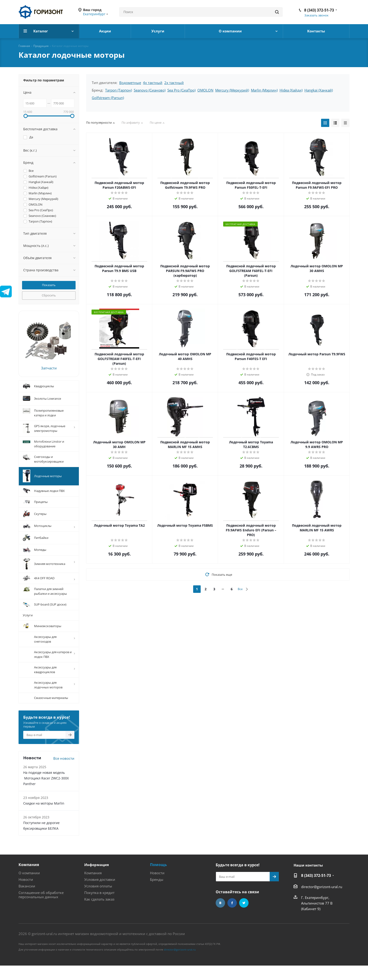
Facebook (232, 914)
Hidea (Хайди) (291, 90)
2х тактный (174, 82)
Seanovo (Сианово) (149, 90)
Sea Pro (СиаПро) (181, 90)
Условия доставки (99, 891)
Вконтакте (220, 914)
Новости (26, 891)
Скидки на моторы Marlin (43, 815)
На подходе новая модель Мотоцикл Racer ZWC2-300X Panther (46, 790)
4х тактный (152, 82)
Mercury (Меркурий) (232, 90)
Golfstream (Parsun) (108, 97)
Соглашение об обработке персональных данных (41, 906)
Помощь (158, 876)
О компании (29, 884)
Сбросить (49, 295)
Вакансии (27, 897)
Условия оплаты (98, 897)
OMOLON (205, 90)
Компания (29, 876)
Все (240, 589)
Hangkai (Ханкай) (318, 90)
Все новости (63, 769)
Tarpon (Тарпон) (118, 90)
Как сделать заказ (99, 910)
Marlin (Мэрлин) (264, 90)
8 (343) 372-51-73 (319, 10)
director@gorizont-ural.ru (321, 898)
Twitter (244, 914)
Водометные (130, 82)
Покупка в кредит (99, 904)
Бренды (156, 891)
